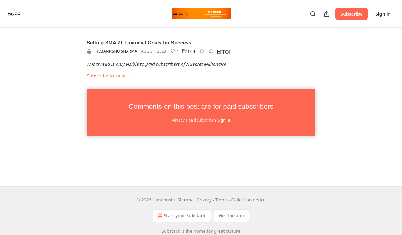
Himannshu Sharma (116, 51)
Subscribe (351, 14)
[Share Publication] (326, 14)
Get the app (231, 215)
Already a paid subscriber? (201, 120)
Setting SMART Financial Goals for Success (139, 42)
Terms (221, 200)
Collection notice (248, 200)
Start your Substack (181, 215)
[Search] (313, 14)
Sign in (383, 14)
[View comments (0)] (202, 51)
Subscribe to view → (109, 75)
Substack (171, 231)
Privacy (204, 200)
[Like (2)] (174, 51)
